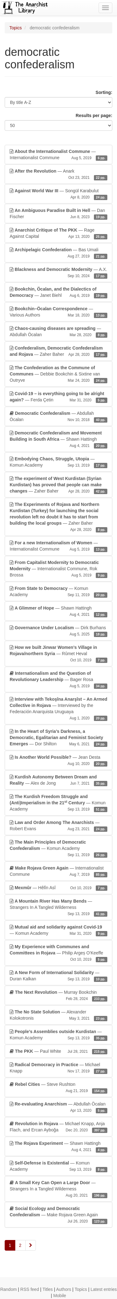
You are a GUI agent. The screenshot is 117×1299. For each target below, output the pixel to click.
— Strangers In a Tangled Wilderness (58, 1189)
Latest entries (103, 1289)
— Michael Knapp (58, 1068)
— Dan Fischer (58, 214)
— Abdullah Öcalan (58, 332)
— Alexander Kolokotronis (58, 1015)
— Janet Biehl (58, 292)
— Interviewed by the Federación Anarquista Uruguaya (58, 709)
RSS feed (29, 1289)
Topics (15, 27)
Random (8, 1289)
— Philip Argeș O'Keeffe (58, 953)
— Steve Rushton (58, 1088)
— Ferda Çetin (58, 397)
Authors (63, 1289)
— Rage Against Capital (58, 233)
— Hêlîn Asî (58, 888)
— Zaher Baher (58, 351)
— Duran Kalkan (58, 976)
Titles (47, 1289)
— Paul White (58, 1051)
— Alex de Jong (58, 780)
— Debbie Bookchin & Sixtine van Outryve (58, 374)
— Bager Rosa (58, 680)
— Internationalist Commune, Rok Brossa (58, 569)
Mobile (59, 1295)
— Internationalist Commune (58, 155)
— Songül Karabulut (58, 194)
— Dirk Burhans (58, 631)
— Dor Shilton (58, 738)
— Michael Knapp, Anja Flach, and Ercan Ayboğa (58, 1127)
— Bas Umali (58, 253)
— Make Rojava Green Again (58, 1215)
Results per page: (94, 115)
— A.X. (58, 273)
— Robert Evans (58, 826)
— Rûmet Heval (58, 654)
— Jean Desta (58, 761)
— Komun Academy (58, 462)
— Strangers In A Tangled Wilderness (58, 908)
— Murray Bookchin (58, 996)
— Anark (58, 174)
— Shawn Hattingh (58, 439)
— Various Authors (58, 312)
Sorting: (103, 92)
